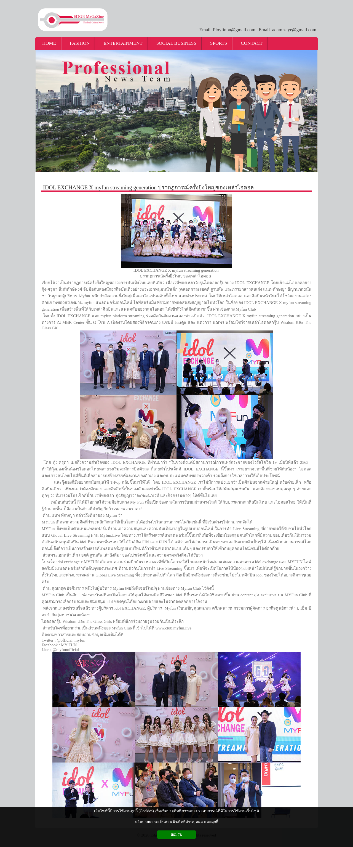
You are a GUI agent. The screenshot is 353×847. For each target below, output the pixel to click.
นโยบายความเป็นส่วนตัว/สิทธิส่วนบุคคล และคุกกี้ (176, 822)
